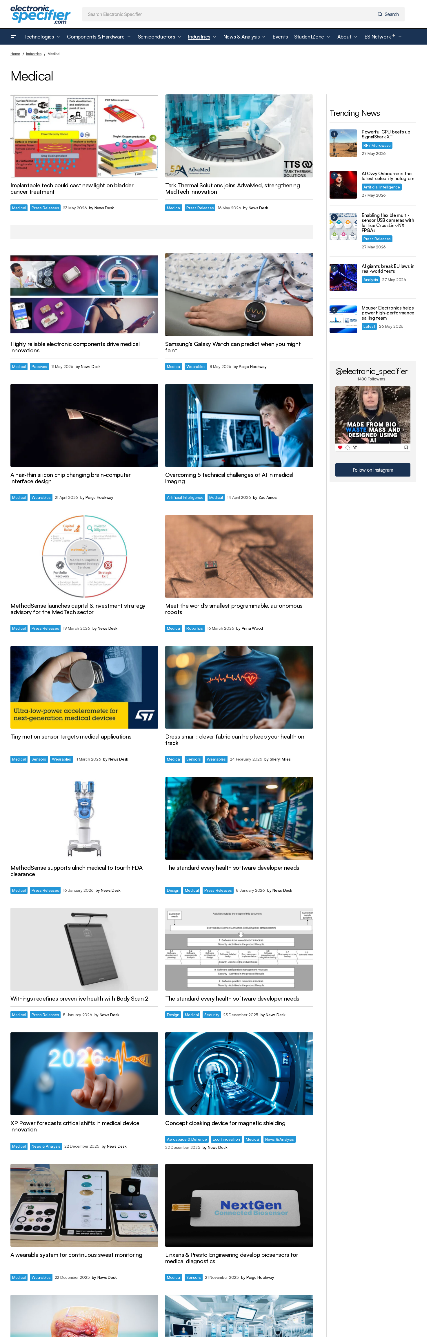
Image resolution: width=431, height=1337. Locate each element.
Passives (39, 366)
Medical (19, 207)
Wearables (196, 366)
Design (173, 890)
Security (211, 1014)
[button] (13, 37)
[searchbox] (229, 14)
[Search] (389, 14)
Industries (33, 54)
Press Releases (45, 207)
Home (15, 54)
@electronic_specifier (371, 371)
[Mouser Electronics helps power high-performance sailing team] (343, 319)
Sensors (39, 759)
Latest (369, 326)
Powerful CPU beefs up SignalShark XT (386, 134)
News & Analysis (46, 1146)
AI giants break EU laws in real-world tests (388, 269)
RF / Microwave (377, 145)
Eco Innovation (226, 1139)
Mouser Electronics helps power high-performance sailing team (388, 313)
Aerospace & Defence (187, 1139)
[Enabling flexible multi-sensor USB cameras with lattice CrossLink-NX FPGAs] (343, 226)
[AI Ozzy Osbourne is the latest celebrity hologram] (343, 185)
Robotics (194, 628)
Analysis (370, 279)
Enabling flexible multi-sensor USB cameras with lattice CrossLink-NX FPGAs (388, 223)
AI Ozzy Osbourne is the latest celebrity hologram (388, 176)
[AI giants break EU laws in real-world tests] (343, 277)
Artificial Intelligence (185, 497)
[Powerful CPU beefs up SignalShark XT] (343, 143)
